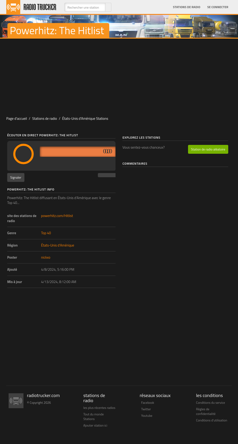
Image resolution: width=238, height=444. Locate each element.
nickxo (45, 257)
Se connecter (217, 7)
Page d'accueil (16, 118)
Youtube (146, 415)
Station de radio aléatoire (208, 149)
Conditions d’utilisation (211, 420)
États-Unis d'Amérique (57, 245)
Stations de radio (186, 7)
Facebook (147, 402)
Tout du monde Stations (93, 416)
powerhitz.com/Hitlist (57, 215)
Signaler (15, 177)
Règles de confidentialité (206, 411)
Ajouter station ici (95, 425)
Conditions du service (210, 402)
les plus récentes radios (99, 407)
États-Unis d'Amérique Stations (85, 118)
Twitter (146, 409)
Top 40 (46, 233)
